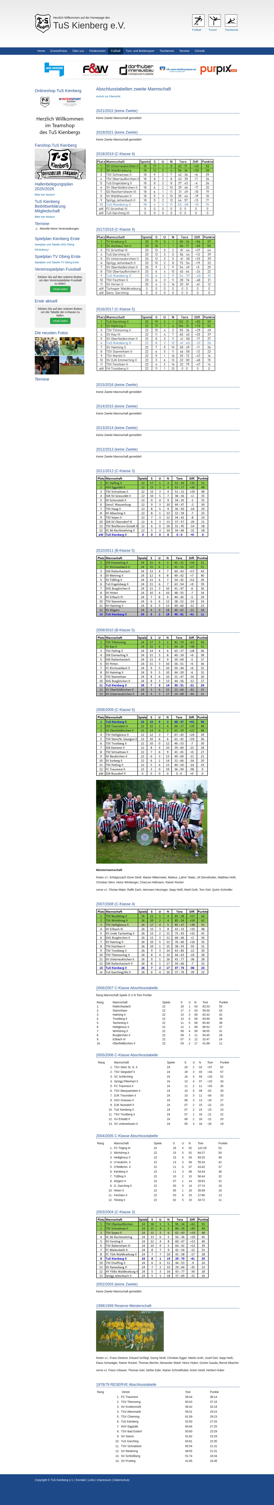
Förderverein (97, 51)
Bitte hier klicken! (45, 194)
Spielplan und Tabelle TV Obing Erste (57, 262)
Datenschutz (121, 1480)
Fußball (196, 29)
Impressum (104, 1480)
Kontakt (81, 1480)
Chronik (200, 51)
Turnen (213, 29)
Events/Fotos (58, 51)
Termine (184, 51)
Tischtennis (231, 29)
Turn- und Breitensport (140, 51)
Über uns (78, 51)
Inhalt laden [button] (60, 289)
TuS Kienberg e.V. (89, 25)
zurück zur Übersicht (108, 96)
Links (91, 1480)
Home (41, 51)
